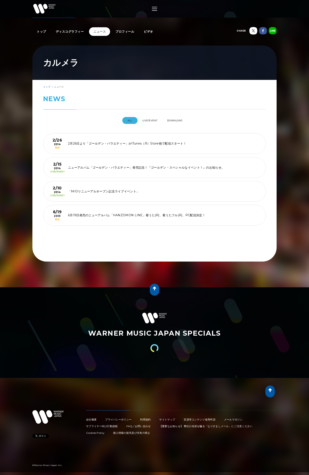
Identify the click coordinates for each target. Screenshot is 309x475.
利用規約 (145, 417)
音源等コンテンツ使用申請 (199, 417)
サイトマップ (167, 417)
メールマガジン (233, 417)
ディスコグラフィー (70, 31)
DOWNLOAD (178, 120)
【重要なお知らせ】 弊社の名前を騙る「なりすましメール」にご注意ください (206, 424)
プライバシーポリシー (118, 417)
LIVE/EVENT (149, 120)
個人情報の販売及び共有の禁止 (131, 431)
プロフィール (124, 31)
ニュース (99, 31)
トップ (41, 31)
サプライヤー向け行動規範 (102, 424)
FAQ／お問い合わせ (138, 424)
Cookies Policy (95, 431)
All (125, 120)
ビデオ (148, 31)
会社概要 (91, 417)
